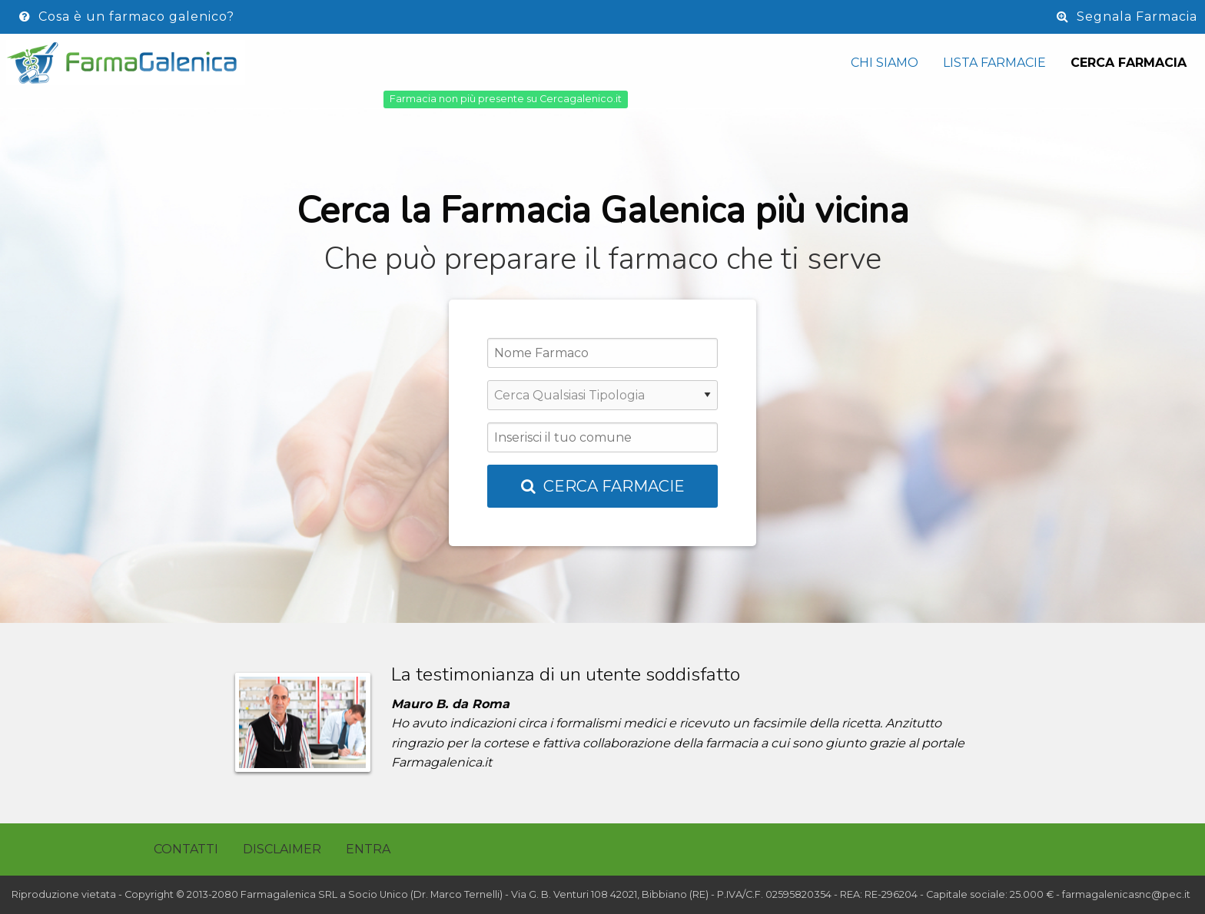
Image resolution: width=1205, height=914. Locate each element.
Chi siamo (884, 62)
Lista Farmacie (994, 62)
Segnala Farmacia (1127, 16)
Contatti (186, 849)
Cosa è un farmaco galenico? (126, 16)
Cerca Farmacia (1129, 62)
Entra (368, 849)
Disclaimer (282, 849)
